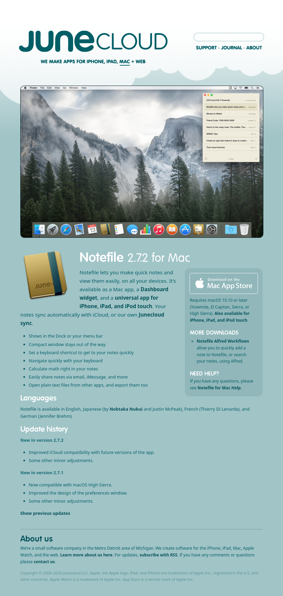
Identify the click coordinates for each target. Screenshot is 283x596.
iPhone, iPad (101, 62)
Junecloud (93, 41)
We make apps (62, 62)
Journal (231, 48)
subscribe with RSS (158, 555)
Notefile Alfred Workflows (223, 341)
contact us (44, 562)
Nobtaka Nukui (126, 409)
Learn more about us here (86, 555)
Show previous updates (45, 513)
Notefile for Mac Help (219, 388)
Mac (125, 62)
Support (206, 48)
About (254, 48)
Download (224, 283)
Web (140, 62)
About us (36, 539)
